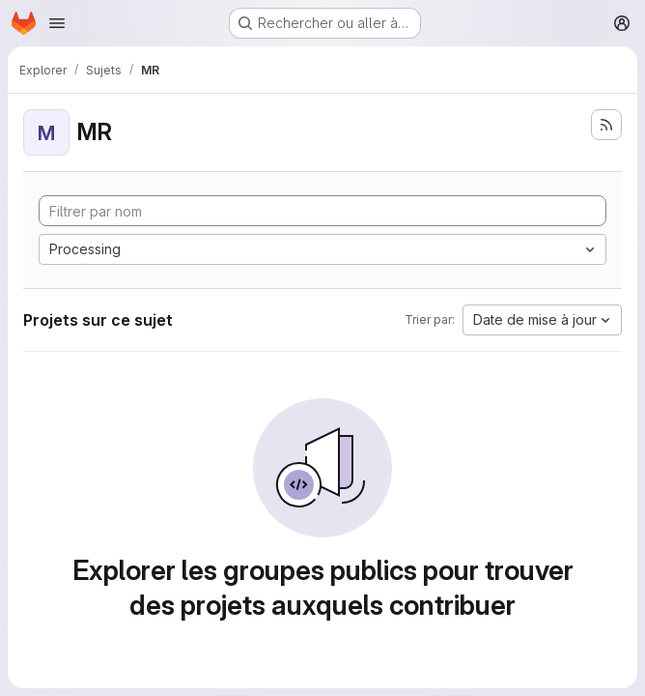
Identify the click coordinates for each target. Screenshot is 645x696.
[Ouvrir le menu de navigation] (57, 23)
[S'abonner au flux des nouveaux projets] (606, 124)
